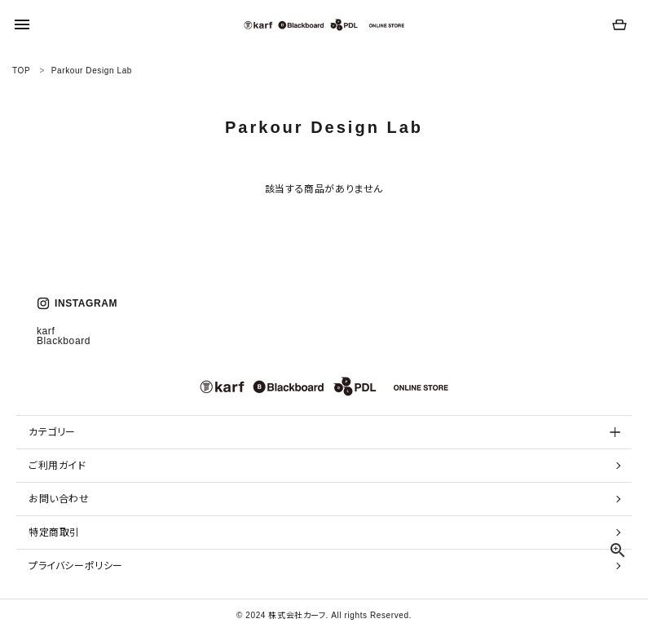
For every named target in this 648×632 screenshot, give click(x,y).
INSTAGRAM (77, 303)
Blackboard (63, 341)
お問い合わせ (59, 499)
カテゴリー (52, 432)
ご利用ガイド (57, 465)
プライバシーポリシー (76, 566)
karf (46, 331)
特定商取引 (54, 532)
